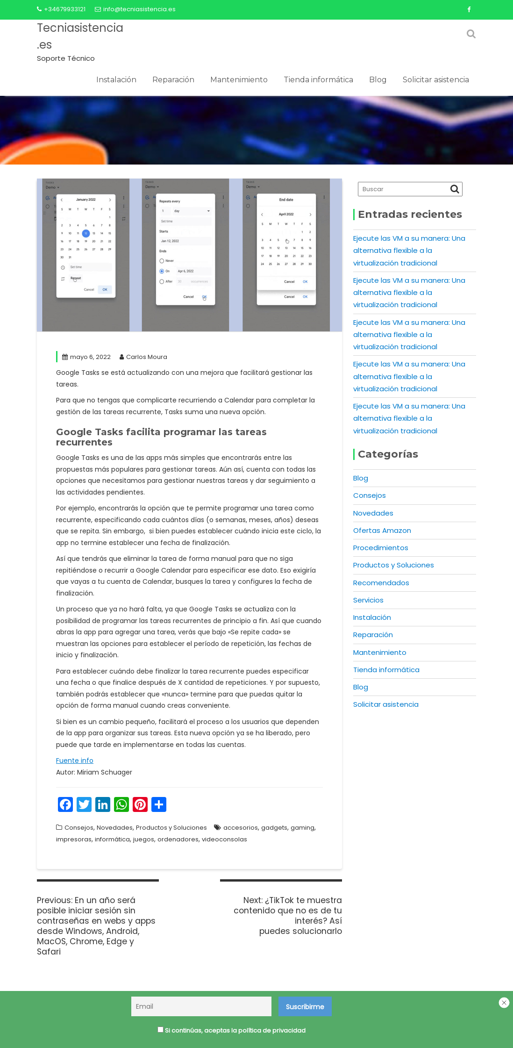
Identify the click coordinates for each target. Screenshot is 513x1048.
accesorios (240, 827)
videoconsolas (224, 839)
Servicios (368, 600)
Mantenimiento (239, 79)
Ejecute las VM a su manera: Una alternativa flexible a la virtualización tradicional (409, 250)
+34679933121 (61, 9)
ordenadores (178, 839)
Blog (378, 79)
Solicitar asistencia (436, 79)
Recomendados (381, 583)
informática (112, 839)
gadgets (274, 827)
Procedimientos (380, 548)
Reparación (173, 79)
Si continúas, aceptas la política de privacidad (231, 1031)
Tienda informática (318, 79)
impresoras (74, 839)
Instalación (116, 79)
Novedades (115, 827)
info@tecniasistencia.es (135, 9)
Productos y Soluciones (171, 827)
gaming (302, 827)
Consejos (78, 827)
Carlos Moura (143, 356)
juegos (143, 839)
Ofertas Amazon (382, 530)
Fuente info (74, 760)
